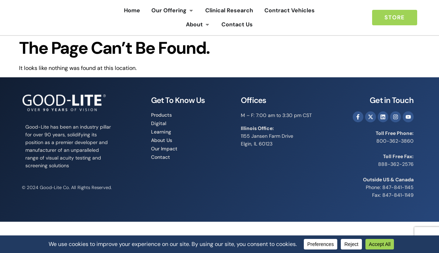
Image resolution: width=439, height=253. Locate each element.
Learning (161, 132)
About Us (161, 140)
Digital (158, 123)
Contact (160, 157)
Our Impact (164, 148)
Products (161, 115)
